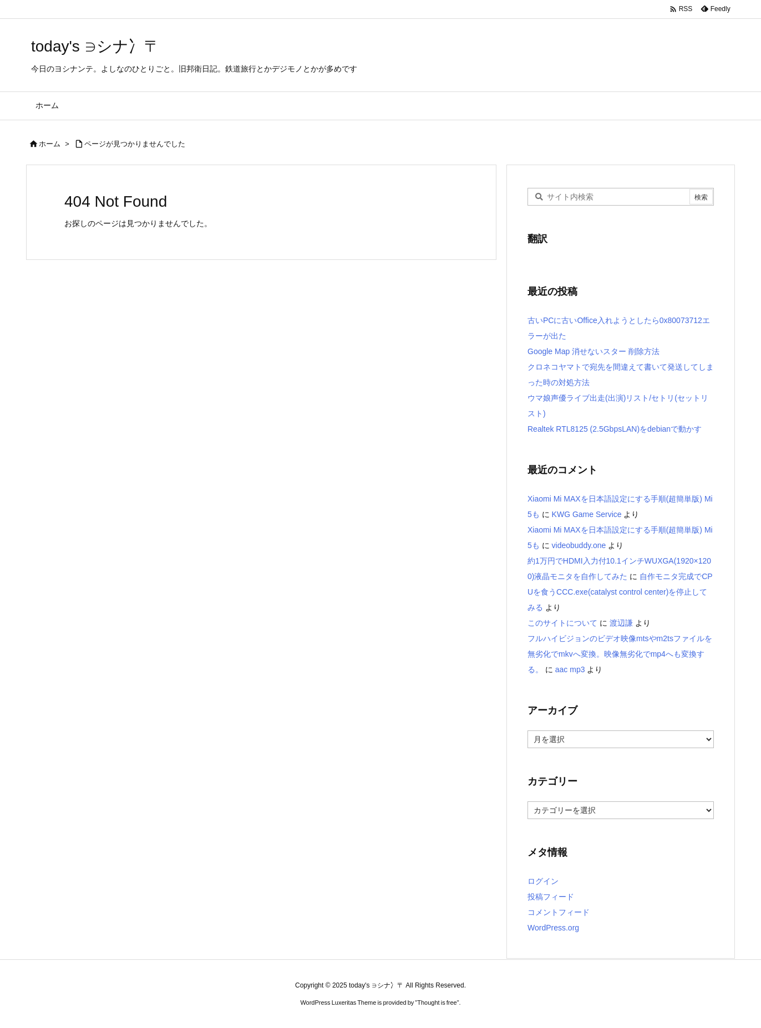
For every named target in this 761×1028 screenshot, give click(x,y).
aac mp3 (570, 669)
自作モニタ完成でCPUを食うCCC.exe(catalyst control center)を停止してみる (620, 592)
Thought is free (436, 1002)
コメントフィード (558, 912)
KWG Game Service (587, 514)
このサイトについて (562, 622)
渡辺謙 (621, 622)
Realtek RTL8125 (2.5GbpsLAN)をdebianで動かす (614, 429)
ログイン (543, 881)
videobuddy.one (579, 545)
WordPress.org (553, 927)
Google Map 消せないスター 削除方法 (593, 351)
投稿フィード (550, 896)
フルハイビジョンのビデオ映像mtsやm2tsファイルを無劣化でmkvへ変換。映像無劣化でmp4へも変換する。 (619, 654)
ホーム (49, 144)
